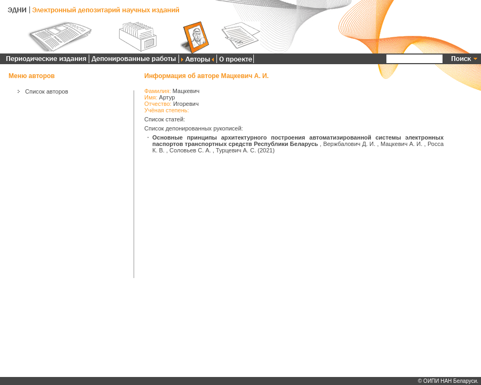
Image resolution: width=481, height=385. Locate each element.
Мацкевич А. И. (401, 144)
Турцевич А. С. (236, 150)
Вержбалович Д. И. (349, 144)
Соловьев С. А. (190, 150)
